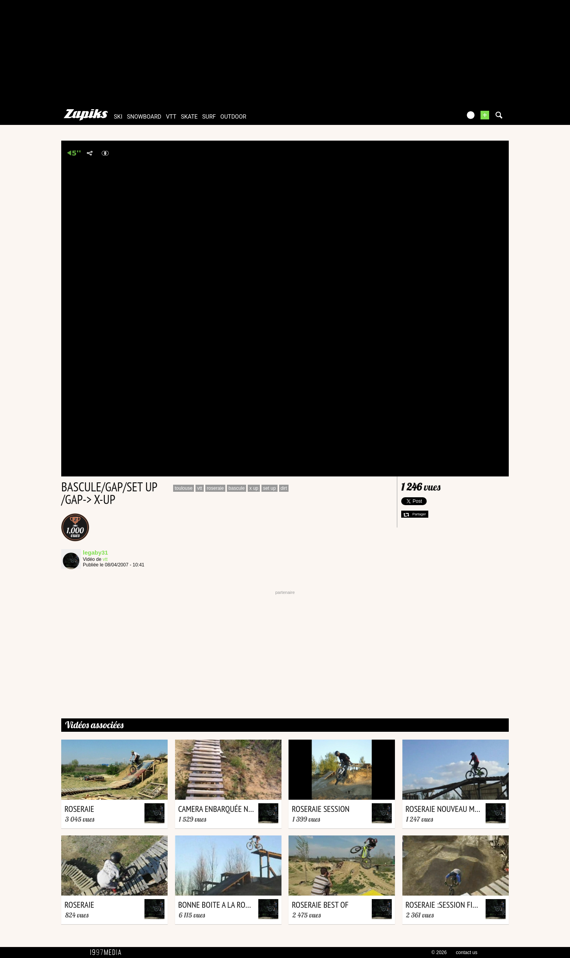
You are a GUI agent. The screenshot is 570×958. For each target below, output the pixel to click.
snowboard (144, 117)
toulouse (183, 488)
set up (269, 488)
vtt (171, 117)
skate (189, 117)
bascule (236, 488)
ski (118, 117)
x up (253, 488)
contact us (466, 952)
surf (209, 117)
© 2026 (439, 952)
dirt (284, 488)
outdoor (233, 117)
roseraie (215, 488)
